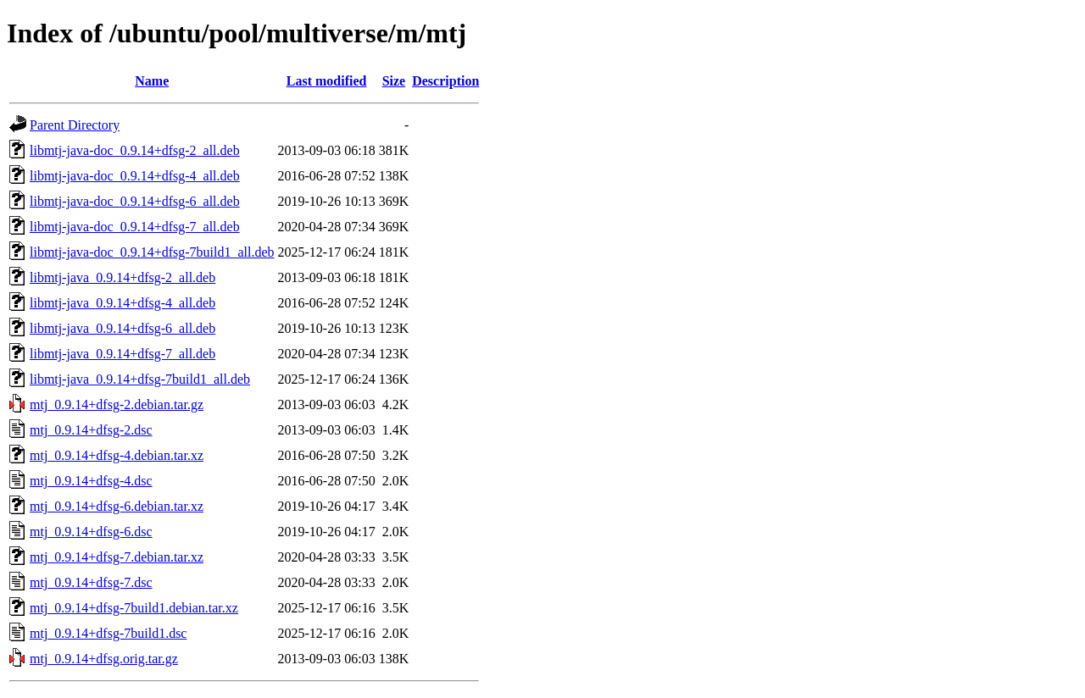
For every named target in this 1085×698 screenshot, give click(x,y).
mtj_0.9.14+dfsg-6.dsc (91, 531)
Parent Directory (75, 125)
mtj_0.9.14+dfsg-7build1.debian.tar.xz (134, 608)
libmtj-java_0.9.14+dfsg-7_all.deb (122, 353)
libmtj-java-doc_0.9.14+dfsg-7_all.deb (135, 226)
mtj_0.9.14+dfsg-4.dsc (91, 481)
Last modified (327, 81)
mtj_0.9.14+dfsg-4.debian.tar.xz (116, 455)
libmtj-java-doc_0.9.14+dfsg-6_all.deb (135, 201)
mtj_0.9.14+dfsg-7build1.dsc (108, 633)
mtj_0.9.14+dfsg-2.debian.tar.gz (116, 404)
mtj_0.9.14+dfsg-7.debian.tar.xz (116, 557)
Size (394, 81)
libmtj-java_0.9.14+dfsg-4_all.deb (122, 303)
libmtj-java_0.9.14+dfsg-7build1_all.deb (140, 379)
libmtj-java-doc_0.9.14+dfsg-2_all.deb (135, 150)
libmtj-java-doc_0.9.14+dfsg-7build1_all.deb (152, 252)
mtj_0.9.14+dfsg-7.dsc (91, 582)
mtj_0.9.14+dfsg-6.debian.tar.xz (116, 506)
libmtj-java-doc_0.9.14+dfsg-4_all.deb (135, 176)
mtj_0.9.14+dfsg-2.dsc (91, 430)
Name (152, 81)
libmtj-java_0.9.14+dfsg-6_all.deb (122, 328)
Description (445, 81)
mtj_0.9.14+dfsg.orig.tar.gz (104, 658)
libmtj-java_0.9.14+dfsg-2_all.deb (122, 277)
